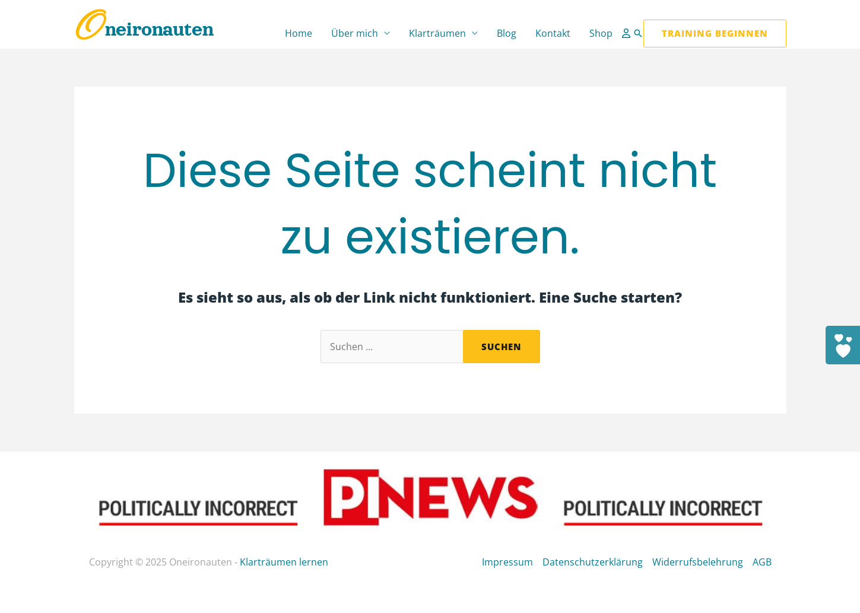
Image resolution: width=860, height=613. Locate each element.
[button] (638, 33)
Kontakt (552, 33)
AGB (762, 561)
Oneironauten (144, 29)
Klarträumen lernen (284, 561)
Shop (601, 33)
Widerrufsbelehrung (697, 561)
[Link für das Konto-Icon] (627, 33)
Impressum (507, 561)
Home (298, 33)
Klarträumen (437, 33)
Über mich (354, 33)
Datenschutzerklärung (592, 561)
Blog (506, 33)
